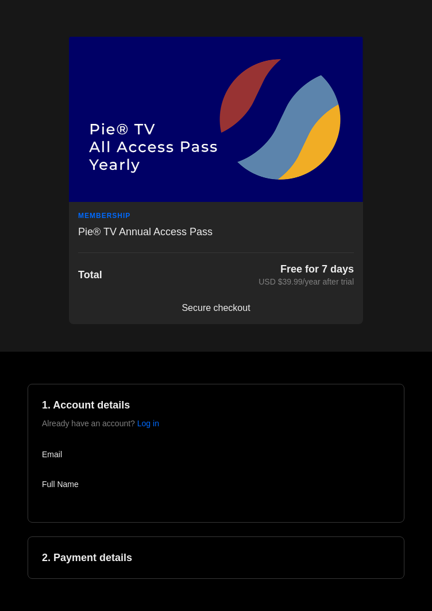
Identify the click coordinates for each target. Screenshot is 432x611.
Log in (148, 423)
